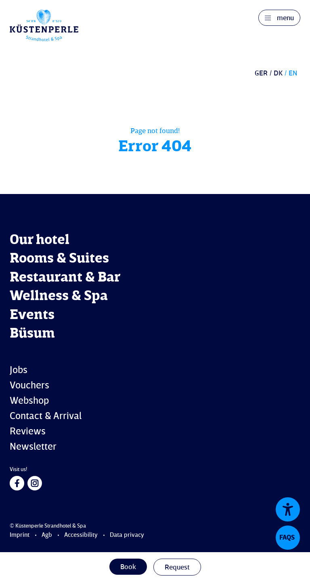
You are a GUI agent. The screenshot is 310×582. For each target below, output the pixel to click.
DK (278, 73)
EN (293, 73)
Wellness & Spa (59, 296)
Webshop (29, 401)
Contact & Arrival (46, 416)
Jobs (18, 370)
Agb (47, 535)
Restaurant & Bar (65, 278)
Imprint (19, 535)
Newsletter (33, 447)
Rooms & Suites (59, 259)
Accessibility (81, 535)
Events (32, 315)
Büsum (32, 334)
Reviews (28, 432)
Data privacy (127, 535)
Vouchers (29, 386)
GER (261, 73)
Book (128, 567)
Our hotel (39, 240)
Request (177, 567)
